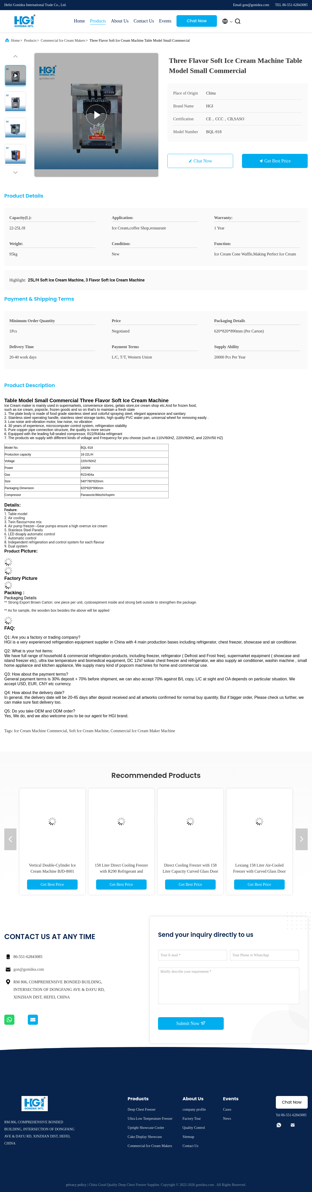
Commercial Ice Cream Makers (63, 40)
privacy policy (76, 1185)
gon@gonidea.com (28, 969)
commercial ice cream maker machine (143, 731)
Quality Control (194, 1128)
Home (79, 20)
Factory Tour (192, 1119)
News (227, 1119)
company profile (194, 1109)
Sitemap (188, 1137)
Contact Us (144, 20)
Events (165, 20)
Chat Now (197, 21)
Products (98, 20)
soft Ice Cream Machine (89, 731)
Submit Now (191, 1023)
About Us (120, 20)
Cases (227, 1109)
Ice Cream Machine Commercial (40, 731)
